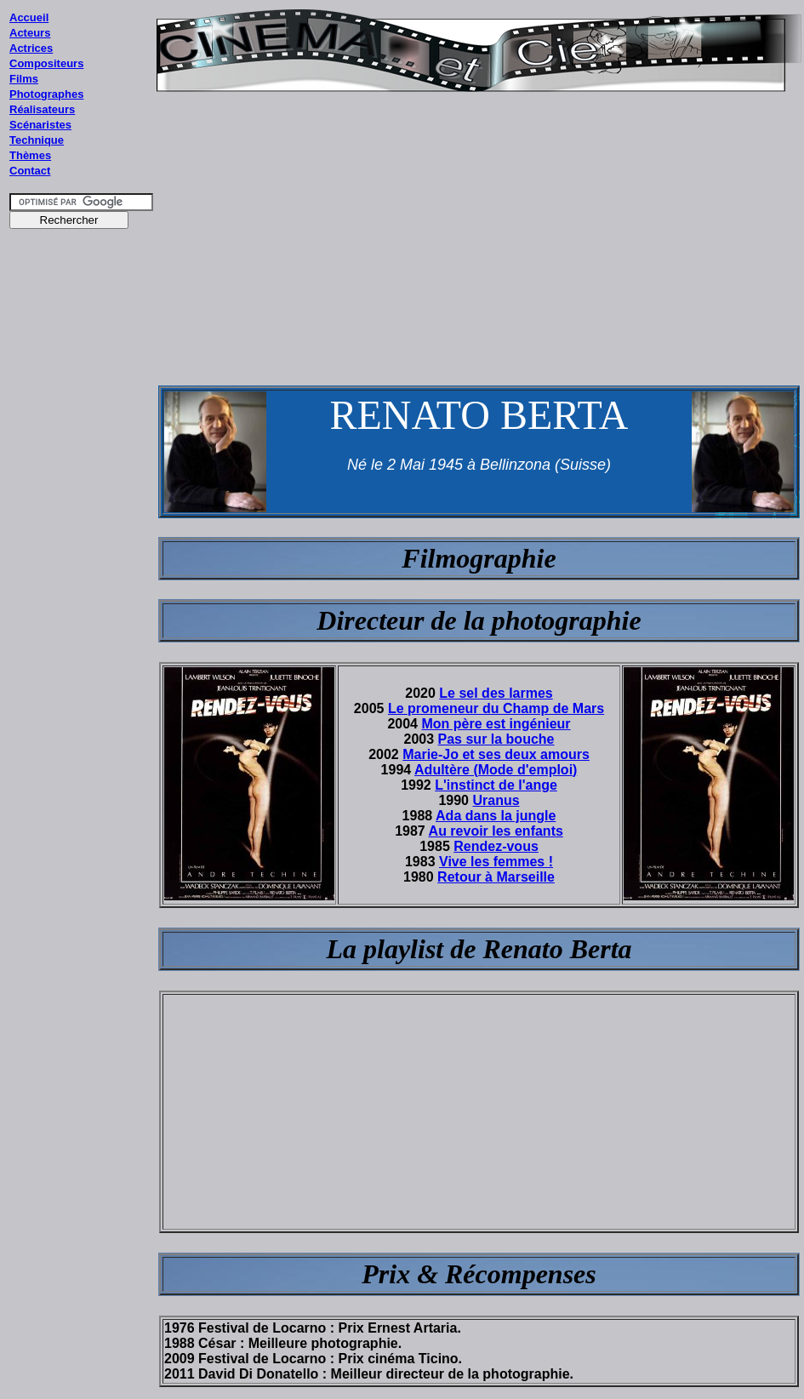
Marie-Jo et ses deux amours (496, 754)
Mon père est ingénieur (495, 724)
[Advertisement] (82, 560)
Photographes (46, 94)
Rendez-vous (496, 846)
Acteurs (29, 32)
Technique (36, 140)
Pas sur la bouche (496, 739)
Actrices (31, 48)
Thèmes (30, 155)
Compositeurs (46, 63)
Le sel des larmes (495, 693)
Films (23, 78)
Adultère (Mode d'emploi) (495, 769)
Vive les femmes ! (496, 861)
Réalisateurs (42, 109)
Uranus (495, 800)
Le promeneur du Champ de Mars (496, 708)
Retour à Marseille (496, 877)
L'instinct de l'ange (496, 785)
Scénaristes (40, 124)
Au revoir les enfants (496, 831)
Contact (29, 170)
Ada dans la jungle (496, 815)
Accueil (28, 17)
